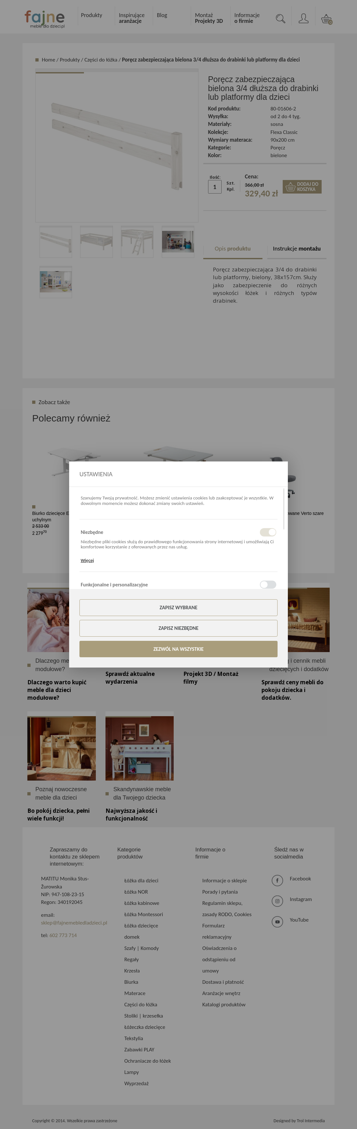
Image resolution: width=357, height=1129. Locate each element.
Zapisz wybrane (178, 607)
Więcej (87, 560)
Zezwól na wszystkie (178, 649)
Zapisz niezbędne (178, 628)
